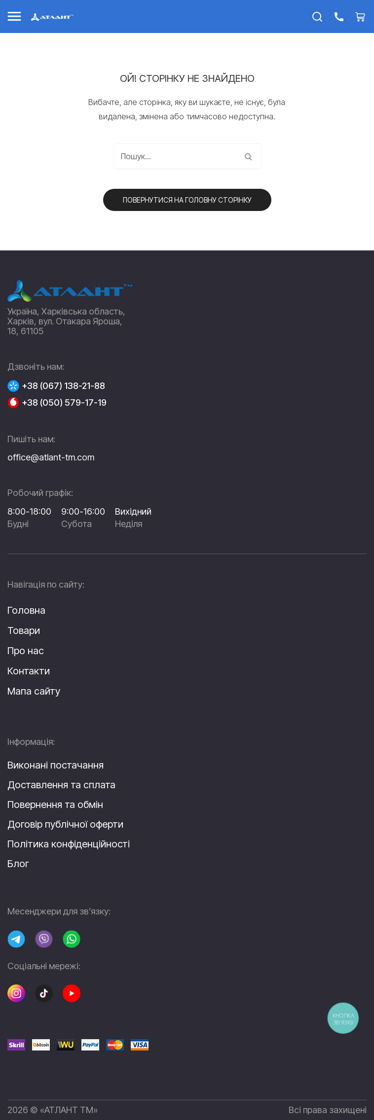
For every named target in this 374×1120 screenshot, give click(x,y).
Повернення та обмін (55, 804)
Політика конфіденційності (68, 844)
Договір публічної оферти (65, 824)
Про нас (25, 651)
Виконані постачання (55, 765)
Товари (23, 630)
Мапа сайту (33, 691)
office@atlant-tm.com (50, 457)
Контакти (28, 671)
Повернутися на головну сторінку (187, 200)
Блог (18, 864)
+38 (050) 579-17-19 (64, 403)
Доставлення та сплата (61, 785)
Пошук (248, 156)
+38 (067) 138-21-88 (63, 386)
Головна (26, 610)
